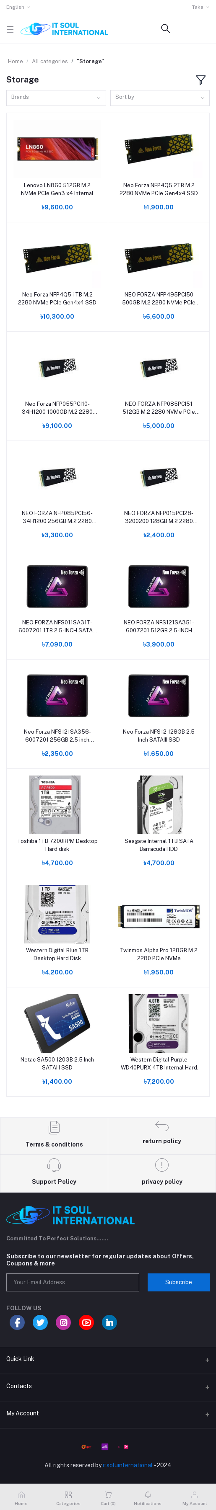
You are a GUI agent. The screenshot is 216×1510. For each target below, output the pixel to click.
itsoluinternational (128, 1465)
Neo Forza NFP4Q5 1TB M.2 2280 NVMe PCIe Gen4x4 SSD (57, 298)
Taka (197, 7)
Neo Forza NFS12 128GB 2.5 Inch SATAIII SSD (159, 735)
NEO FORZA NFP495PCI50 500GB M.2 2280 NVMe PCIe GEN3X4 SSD (158, 298)
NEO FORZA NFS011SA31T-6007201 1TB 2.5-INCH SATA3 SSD (57, 626)
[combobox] (56, 98)
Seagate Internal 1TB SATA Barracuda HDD (159, 845)
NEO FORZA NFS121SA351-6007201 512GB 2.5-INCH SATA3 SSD (159, 626)
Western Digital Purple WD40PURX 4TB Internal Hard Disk (159, 1063)
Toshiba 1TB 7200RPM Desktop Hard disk (57, 845)
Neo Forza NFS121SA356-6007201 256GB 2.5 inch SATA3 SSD (57, 736)
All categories (50, 61)
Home (15, 61)
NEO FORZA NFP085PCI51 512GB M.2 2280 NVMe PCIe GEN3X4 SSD (158, 408)
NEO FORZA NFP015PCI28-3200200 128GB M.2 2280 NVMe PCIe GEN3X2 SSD (158, 517)
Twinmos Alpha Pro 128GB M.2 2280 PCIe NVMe (159, 954)
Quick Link (20, 1358)
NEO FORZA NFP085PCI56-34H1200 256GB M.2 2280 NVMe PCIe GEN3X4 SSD (57, 517)
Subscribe (178, 1282)
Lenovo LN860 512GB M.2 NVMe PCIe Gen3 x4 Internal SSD (57, 189)
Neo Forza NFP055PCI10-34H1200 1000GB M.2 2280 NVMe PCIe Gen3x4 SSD (57, 408)
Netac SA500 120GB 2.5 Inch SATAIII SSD (57, 1063)
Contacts (19, 1386)
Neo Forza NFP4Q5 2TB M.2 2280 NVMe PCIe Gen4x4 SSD (159, 189)
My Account (22, 1413)
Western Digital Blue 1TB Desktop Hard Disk (57, 954)
